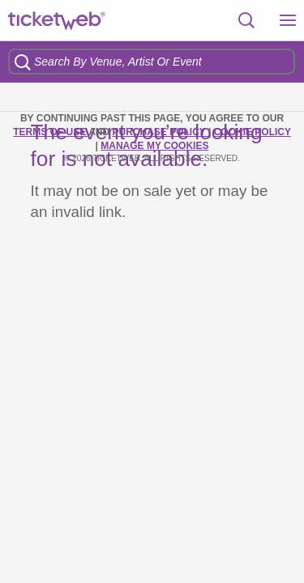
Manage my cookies (154, 145)
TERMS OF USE (50, 132)
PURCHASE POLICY (160, 132)
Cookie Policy (252, 132)
